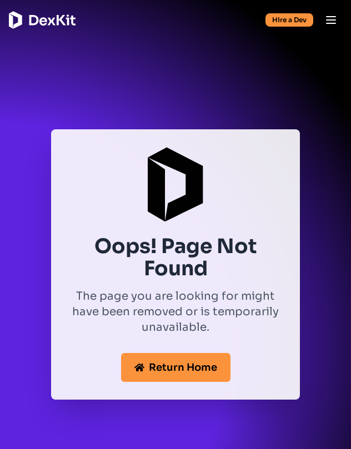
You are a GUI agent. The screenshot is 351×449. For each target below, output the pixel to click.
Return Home (175, 367)
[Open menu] (331, 20)
